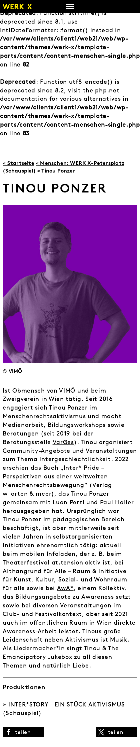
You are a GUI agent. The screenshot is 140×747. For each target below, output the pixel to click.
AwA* (65, 588)
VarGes (63, 442)
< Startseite (18, 163)
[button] (23, 732)
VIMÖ (67, 390)
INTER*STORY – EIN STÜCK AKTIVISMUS (66, 704)
